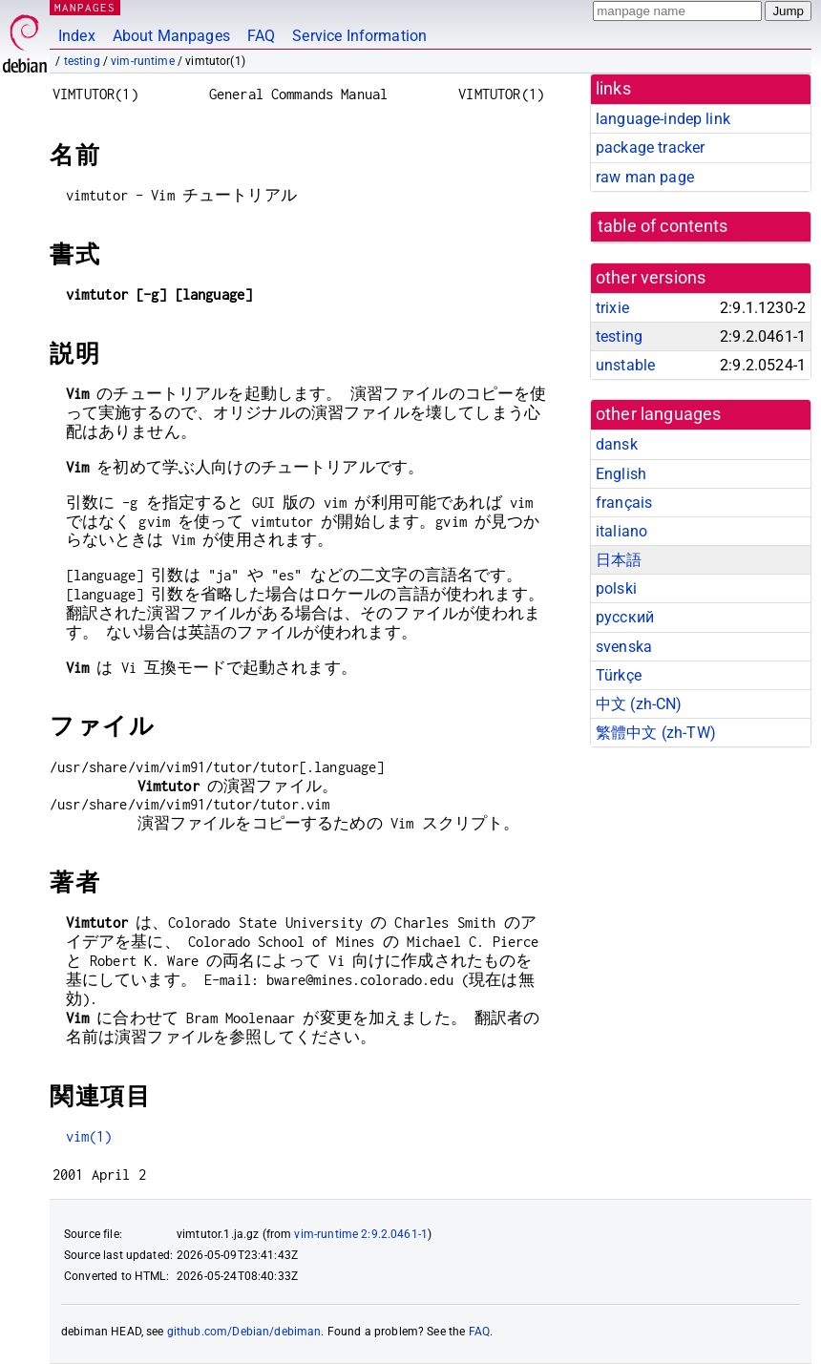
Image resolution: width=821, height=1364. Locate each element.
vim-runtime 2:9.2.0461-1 (361, 1234)
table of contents (663, 226)
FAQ (261, 36)
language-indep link (663, 119)
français (624, 502)
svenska (624, 647)
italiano (621, 531)
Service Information (359, 36)
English (621, 474)
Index (76, 36)
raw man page (645, 177)
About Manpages (171, 36)
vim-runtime (143, 61)
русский (625, 617)
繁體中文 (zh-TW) (656, 733)
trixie (612, 308)
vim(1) (89, 1136)
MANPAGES (85, 7)
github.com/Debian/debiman (244, 1331)
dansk (617, 444)
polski (616, 588)
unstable (625, 365)
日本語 (619, 560)
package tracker (650, 147)
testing (82, 61)
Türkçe (619, 675)
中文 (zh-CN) (639, 704)
